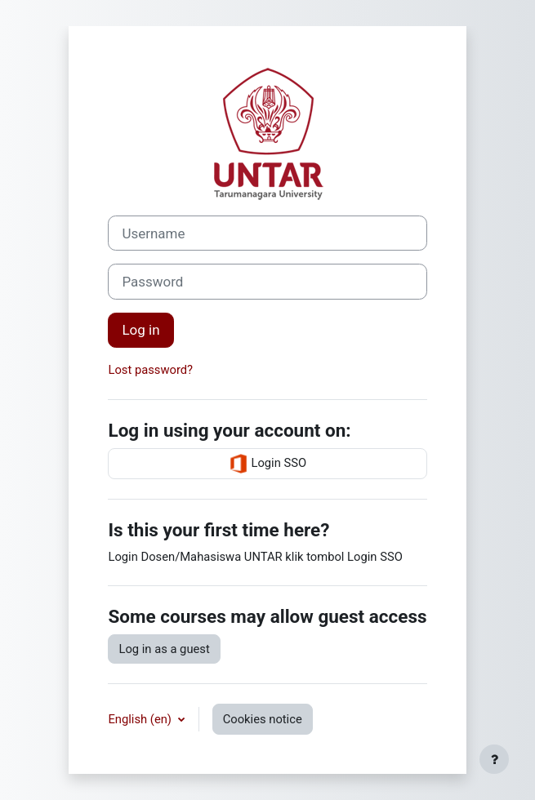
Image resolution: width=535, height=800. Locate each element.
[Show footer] (494, 759)
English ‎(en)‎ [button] (141, 719)
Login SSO (267, 463)
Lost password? (150, 369)
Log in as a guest (163, 649)
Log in (140, 330)
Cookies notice (262, 719)
